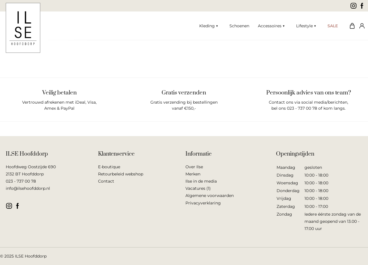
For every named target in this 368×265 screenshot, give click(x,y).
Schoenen (239, 25)
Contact (106, 181)
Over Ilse (194, 166)
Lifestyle (304, 25)
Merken (192, 174)
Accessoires (269, 25)
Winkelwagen (350, 25)
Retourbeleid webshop (120, 174)
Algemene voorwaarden (209, 195)
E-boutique (109, 166)
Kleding (207, 25)
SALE (332, 25)
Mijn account (360, 25)
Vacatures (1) (198, 188)
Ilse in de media (201, 181)
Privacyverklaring (203, 203)
